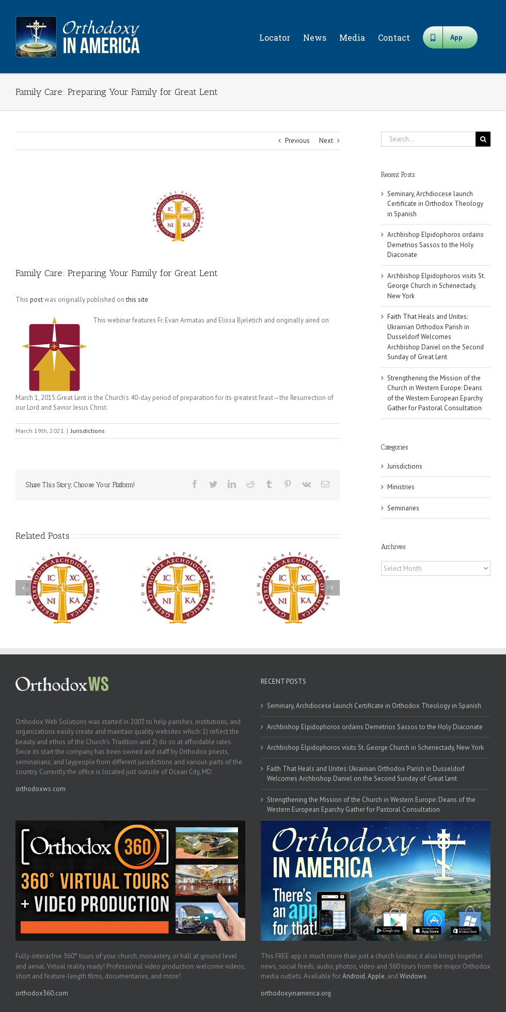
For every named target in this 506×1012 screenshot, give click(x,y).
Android (353, 976)
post (36, 299)
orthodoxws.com (40, 788)
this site (137, 299)
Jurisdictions (88, 431)
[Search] (483, 139)
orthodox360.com (41, 993)
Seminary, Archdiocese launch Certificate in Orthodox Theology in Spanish (435, 203)
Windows (413, 976)
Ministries (401, 487)
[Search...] (428, 139)
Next (326, 140)
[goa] (177, 216)
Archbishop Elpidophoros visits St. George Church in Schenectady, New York (436, 285)
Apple (376, 976)
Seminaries (403, 508)
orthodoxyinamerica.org (296, 993)
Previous (297, 140)
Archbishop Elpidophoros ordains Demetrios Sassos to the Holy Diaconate (435, 244)
